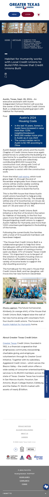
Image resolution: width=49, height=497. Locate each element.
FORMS (24, 484)
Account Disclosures (24, 429)
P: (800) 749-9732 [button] (24, 470)
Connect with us (47, 384)
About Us (24, 433)
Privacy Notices (24, 426)
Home (7, 40)
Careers (24, 437)
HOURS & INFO (24, 477)
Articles (16, 40)
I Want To (7, 493)
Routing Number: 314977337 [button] (24, 473)
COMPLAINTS (24, 480)
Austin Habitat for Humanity (17, 324)
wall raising (23, 176)
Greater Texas (10, 343)
